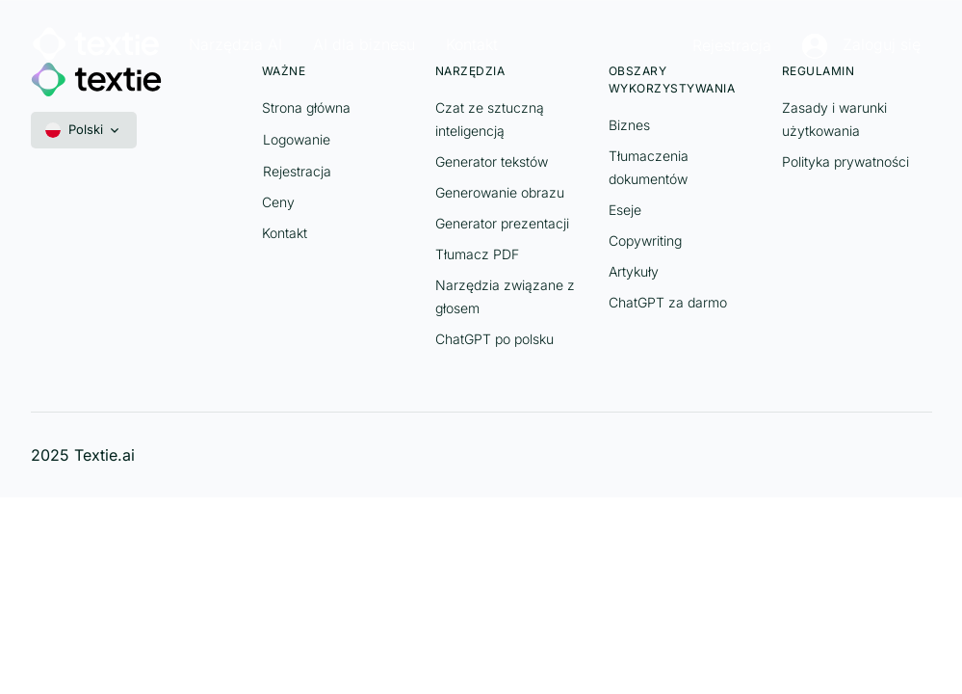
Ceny (278, 202)
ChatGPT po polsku (494, 339)
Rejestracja (731, 45)
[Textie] (96, 41)
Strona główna (306, 107)
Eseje (625, 209)
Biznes (629, 125)
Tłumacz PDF (477, 254)
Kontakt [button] (472, 44)
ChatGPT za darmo (668, 302)
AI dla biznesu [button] (364, 44)
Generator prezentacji (502, 223)
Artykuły (634, 271)
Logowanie (296, 139)
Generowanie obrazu (499, 192)
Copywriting (645, 240)
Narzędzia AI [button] (235, 44)
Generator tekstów (491, 161)
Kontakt (284, 233)
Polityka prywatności (845, 161)
